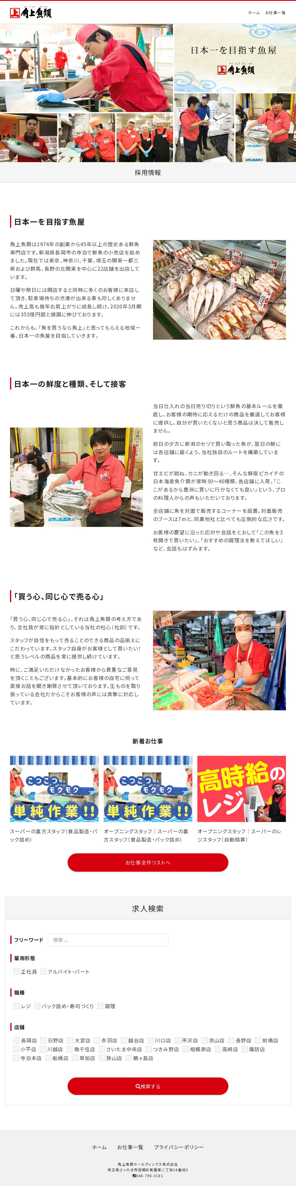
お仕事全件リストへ (148, 862)
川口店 (163, 1040)
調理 (110, 1006)
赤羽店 (109, 1040)
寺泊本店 (31, 1058)
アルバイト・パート (69, 971)
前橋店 (270, 1040)
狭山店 (114, 1058)
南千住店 (85, 1049)
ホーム (254, 12)
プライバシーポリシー (179, 1147)
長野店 (244, 1040)
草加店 (87, 1058)
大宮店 (83, 1040)
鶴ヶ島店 (143, 1058)
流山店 (217, 1040)
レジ (26, 1006)
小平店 (28, 1049)
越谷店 (136, 1040)
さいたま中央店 (124, 1049)
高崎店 (230, 1049)
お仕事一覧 (275, 12)
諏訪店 (257, 1049)
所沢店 (190, 1040)
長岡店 (29, 1040)
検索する (148, 1086)
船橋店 (61, 1058)
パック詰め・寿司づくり (68, 1006)
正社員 (29, 971)
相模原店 (201, 1049)
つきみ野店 (166, 1049)
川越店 (55, 1049)
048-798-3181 (148, 1175)
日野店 (56, 1040)
